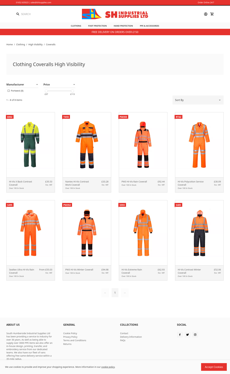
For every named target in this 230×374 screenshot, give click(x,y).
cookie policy (108, 366)
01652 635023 (22, 2)
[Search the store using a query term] (39, 14)
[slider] (46, 90)
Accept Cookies (214, 367)
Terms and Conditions (74, 340)
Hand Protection (123, 25)
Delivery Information (131, 336)
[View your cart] (212, 14)
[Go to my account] (206, 14)
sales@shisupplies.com (41, 2)
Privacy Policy (70, 336)
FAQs (122, 340)
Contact (124, 333)
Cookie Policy (70, 333)
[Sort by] (198, 100)
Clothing (76, 25)
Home (9, 44)
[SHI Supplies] (115, 14)
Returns (67, 344)
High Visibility (35, 44)
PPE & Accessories (149, 25)
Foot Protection (97, 25)
